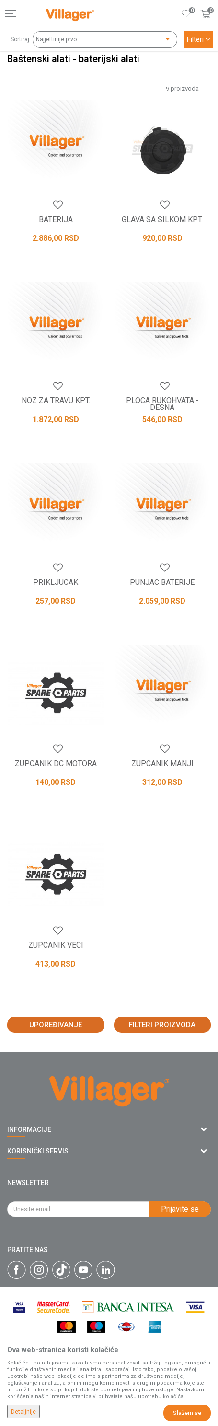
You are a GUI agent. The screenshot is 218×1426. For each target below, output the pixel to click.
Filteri (198, 39)
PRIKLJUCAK (55, 582)
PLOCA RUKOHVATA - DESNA (162, 404)
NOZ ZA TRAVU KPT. (56, 400)
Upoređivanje (55, 1024)
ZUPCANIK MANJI (162, 763)
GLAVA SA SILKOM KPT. (162, 219)
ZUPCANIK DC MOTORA (56, 763)
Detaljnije (23, 1411)
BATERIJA (56, 219)
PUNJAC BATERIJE (162, 582)
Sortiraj (20, 39)
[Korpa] (205, 23)
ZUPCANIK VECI (55, 945)
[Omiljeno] (186, 13)
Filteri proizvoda (162, 1024)
